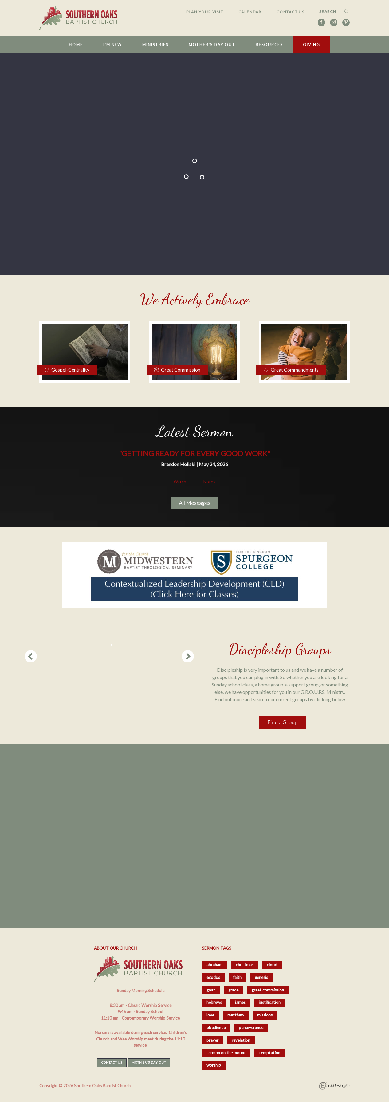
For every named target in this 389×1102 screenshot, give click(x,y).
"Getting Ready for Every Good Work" (194, 453)
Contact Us (291, 12)
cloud (272, 964)
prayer (212, 1040)
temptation (269, 1052)
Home (76, 44)
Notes (209, 481)
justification (270, 1002)
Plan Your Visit (204, 12)
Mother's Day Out (212, 44)
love (210, 1014)
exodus (213, 977)
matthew (235, 1014)
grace (233, 989)
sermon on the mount (226, 1052)
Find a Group (282, 722)
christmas (244, 964)
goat (210, 989)
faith (237, 977)
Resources (269, 44)
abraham (214, 964)
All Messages (194, 503)
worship (213, 1065)
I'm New (112, 44)
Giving (311, 44)
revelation (241, 1040)
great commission (268, 989)
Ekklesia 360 (334, 1086)
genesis (261, 977)
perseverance (251, 1027)
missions (265, 1014)
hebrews (214, 1002)
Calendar (249, 12)
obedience (216, 1027)
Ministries (155, 44)
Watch (180, 481)
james (240, 1002)
